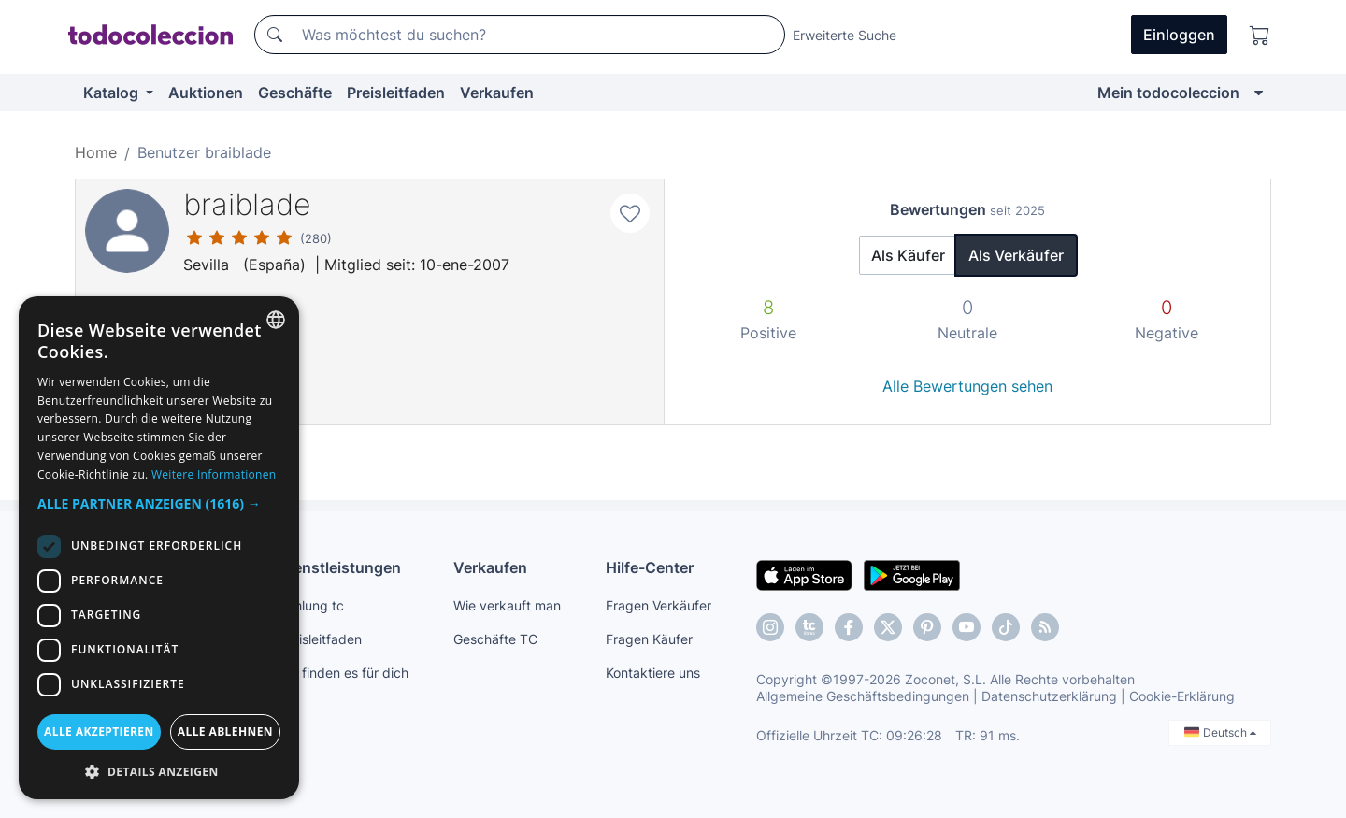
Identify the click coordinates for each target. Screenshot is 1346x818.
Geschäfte (295, 92)
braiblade (247, 204)
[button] (158, 503)
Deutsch (1220, 732)
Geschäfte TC (495, 639)
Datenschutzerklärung (1049, 696)
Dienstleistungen (340, 567)
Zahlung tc (311, 605)
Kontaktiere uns (653, 673)
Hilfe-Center (650, 567)
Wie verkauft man (507, 605)
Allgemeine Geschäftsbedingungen (862, 696)
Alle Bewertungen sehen (967, 386)
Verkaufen (497, 92)
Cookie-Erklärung (1182, 696)
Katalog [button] (112, 92)
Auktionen (205, 92)
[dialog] (159, 547)
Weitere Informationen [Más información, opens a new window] (214, 474)
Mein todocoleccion (1168, 92)
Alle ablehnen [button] (225, 731)
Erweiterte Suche (844, 35)
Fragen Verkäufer (658, 605)
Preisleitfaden (396, 92)
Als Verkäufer (1016, 255)
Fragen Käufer (649, 639)
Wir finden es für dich (343, 673)
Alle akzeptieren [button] (99, 731)
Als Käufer (908, 255)
